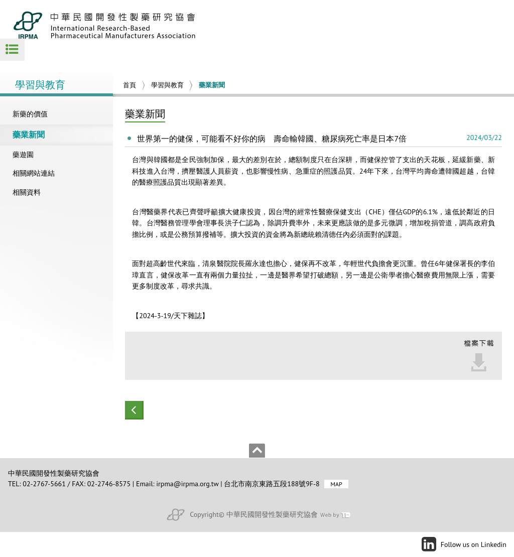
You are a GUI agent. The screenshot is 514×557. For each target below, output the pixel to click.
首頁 (129, 85)
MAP (336, 484)
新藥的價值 (30, 113)
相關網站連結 (34, 173)
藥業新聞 (29, 134)
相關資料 (27, 192)
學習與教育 (167, 85)
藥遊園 (23, 154)
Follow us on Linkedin (473, 544)
